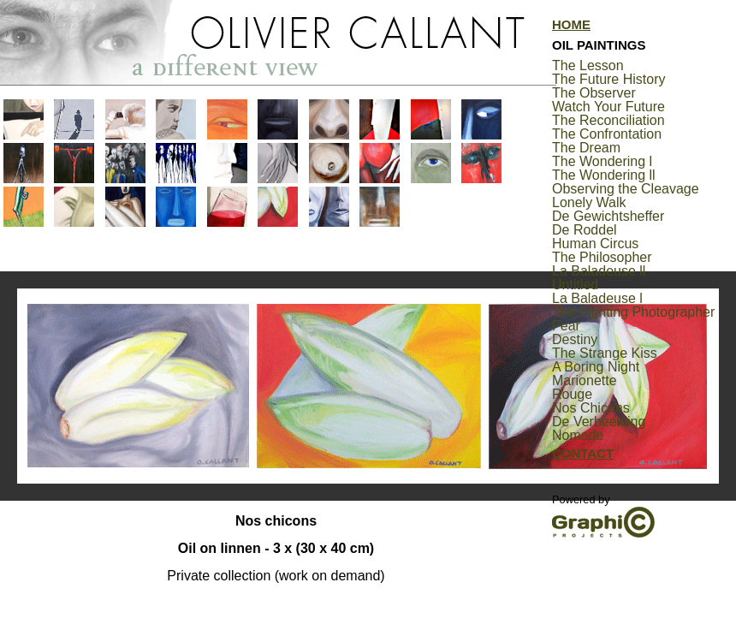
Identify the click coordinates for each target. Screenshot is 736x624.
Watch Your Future (608, 106)
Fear (566, 325)
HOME (571, 24)
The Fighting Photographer (633, 312)
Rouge (572, 394)
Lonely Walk (589, 202)
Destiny (574, 339)
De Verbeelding (598, 421)
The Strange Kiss (604, 353)
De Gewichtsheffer (608, 216)
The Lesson (588, 65)
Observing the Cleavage (625, 188)
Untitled (575, 284)
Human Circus (595, 243)
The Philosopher (602, 257)
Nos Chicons (591, 408)
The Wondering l (602, 161)
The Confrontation (607, 134)
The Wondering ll (604, 175)
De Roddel (584, 230)
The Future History (608, 79)
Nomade (577, 435)
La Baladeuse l (597, 298)
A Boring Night (595, 367)
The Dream (586, 147)
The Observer (594, 93)
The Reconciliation (608, 120)
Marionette (584, 380)
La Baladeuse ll (598, 271)
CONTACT (583, 453)
